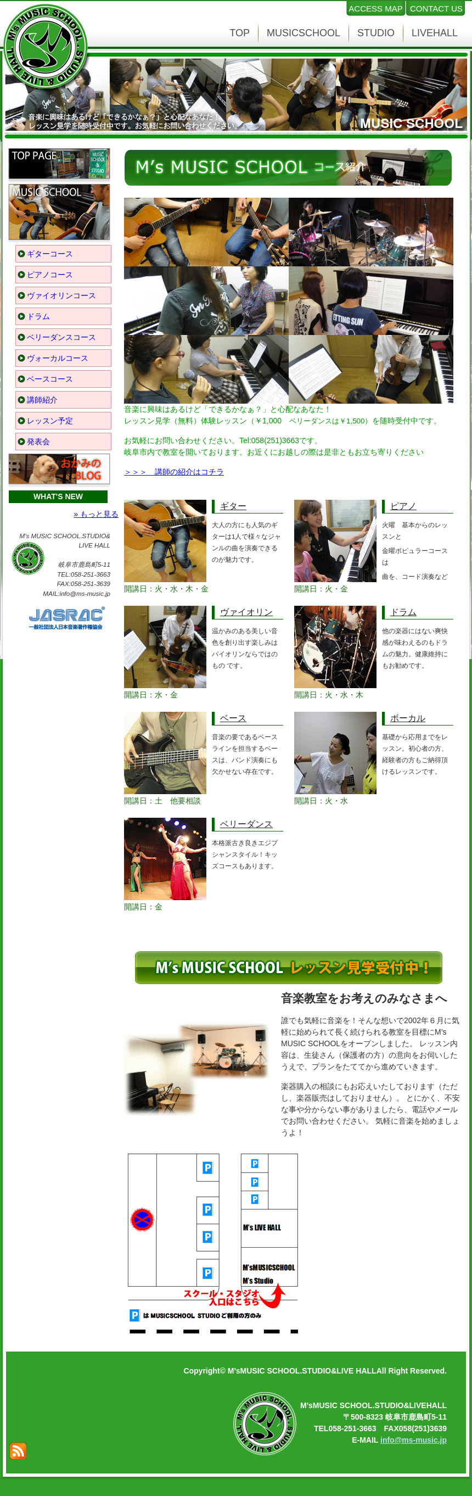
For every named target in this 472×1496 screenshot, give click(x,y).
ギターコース (50, 253)
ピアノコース (50, 274)
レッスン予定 (50, 420)
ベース (233, 718)
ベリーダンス (246, 824)
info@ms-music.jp (413, 1440)
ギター (233, 506)
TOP (239, 32)
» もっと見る (96, 514)
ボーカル (407, 718)
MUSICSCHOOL (303, 32)
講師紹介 (42, 399)
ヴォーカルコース (57, 358)
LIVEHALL (435, 32)
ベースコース (50, 379)
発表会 (38, 441)
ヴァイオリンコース (61, 295)
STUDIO (376, 32)
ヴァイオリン (246, 612)
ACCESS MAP (375, 8)
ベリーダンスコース (61, 337)
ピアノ (403, 506)
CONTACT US (436, 8)
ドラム (38, 316)
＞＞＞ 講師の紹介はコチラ (174, 471)
